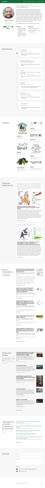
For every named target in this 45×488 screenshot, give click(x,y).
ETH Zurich (22, 84)
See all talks (19, 443)
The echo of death (21, 390)
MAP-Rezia (32, 130)
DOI (22, 258)
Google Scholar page (6, 277)
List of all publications (6, 275)
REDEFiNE (32, 157)
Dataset (19, 286)
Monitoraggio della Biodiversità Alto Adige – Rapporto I (25, 318)
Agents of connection (21, 401)
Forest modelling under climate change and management (27, 435)
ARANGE (32, 168)
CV (5, 432)
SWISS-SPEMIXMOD (20, 169)
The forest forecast (21, 366)
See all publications (20, 342)
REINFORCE (19, 153)
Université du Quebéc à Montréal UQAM (27, 61)
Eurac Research (23, 51)
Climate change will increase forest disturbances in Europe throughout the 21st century (28, 209)
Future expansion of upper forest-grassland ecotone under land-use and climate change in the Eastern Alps (25, 331)
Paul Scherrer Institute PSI (25, 95)
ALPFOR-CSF (19, 137)
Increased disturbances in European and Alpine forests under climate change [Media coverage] (25, 355)
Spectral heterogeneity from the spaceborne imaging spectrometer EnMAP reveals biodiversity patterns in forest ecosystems (25, 304)
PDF (17, 258)
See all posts (19, 411)
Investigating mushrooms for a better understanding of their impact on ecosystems (25, 378)
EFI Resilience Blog (5, 360)
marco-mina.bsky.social (23, 472)
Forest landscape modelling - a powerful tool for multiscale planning (29, 431)
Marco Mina (4, 1)
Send (17, 467)
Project (20, 258)
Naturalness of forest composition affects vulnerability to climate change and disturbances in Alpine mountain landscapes (28, 244)
